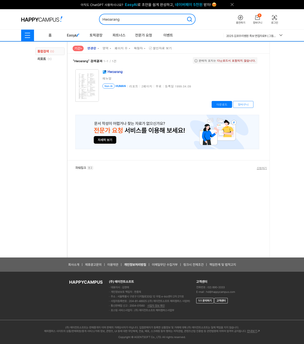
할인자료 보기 (160, 48)
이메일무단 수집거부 (165, 264)
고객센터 (221, 300)
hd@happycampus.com (220, 292)
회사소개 (73, 264)
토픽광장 (96, 35)
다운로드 (221, 104)
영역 (105, 48)
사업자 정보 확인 (156, 305)
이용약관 (112, 264)
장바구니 (243, 104)
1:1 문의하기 (205, 300)
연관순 (91, 48)
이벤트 (168, 35)
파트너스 (119, 35)
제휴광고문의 (93, 264)
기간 (77, 48)
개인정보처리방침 (135, 264)
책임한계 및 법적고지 (222, 264)
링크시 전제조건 (193, 264)
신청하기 (262, 168)
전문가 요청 (143, 35)
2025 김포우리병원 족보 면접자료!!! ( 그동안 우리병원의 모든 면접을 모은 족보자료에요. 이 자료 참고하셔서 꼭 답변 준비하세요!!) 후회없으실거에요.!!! (251, 36)
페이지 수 (121, 48)
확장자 (138, 48)
